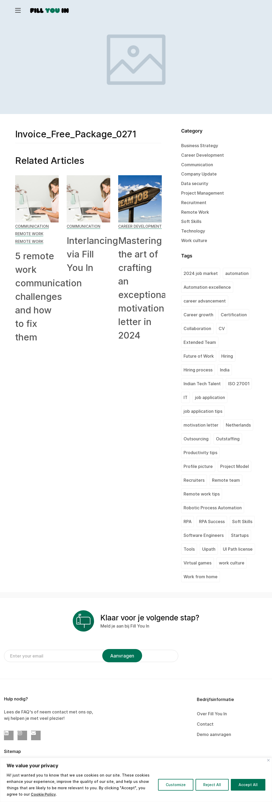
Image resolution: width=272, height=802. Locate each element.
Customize (176, 784)
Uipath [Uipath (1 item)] (208, 549)
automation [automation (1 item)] (237, 273)
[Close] (268, 760)
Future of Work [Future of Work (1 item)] (199, 356)
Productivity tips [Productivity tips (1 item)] (200, 452)
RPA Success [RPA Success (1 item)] (212, 521)
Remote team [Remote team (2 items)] (226, 480)
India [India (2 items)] (225, 369)
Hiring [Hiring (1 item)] (227, 356)
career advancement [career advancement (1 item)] (205, 301)
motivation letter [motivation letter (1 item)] (201, 425)
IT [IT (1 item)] (186, 397)
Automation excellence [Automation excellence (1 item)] (207, 287)
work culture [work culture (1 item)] (231, 563)
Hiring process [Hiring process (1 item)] (198, 369)
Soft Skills (191, 221)
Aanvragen (122, 656)
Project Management (202, 193)
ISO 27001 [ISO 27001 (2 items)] (238, 383)
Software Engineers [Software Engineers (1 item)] (204, 535)
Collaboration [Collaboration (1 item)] (197, 328)
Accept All (248, 784)
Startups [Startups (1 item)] (240, 535)
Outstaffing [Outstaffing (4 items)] (228, 438)
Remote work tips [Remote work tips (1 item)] (202, 494)
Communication (32, 226)
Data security (194, 183)
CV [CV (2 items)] (222, 328)
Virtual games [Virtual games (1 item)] (197, 563)
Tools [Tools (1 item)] (189, 549)
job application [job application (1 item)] (210, 397)
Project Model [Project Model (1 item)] (234, 466)
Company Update (199, 174)
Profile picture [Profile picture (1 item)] (198, 466)
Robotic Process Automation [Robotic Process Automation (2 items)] (213, 507)
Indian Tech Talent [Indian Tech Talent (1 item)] (202, 383)
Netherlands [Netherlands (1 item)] (238, 425)
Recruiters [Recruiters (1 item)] (194, 480)
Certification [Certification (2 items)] (234, 314)
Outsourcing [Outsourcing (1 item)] (196, 438)
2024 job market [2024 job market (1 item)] (201, 273)
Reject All (212, 784)
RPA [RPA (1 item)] (188, 521)
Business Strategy (199, 145)
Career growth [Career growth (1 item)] (198, 314)
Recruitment (193, 202)
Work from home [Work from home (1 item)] (201, 576)
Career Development (140, 226)
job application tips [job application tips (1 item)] (203, 411)
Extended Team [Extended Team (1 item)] (200, 342)
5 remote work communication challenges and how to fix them (48, 297)
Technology (193, 231)
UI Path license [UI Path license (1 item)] (238, 549)
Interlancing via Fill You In (92, 254)
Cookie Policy (43, 794)
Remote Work (29, 233)
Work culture (194, 240)
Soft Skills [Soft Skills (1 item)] (242, 521)
